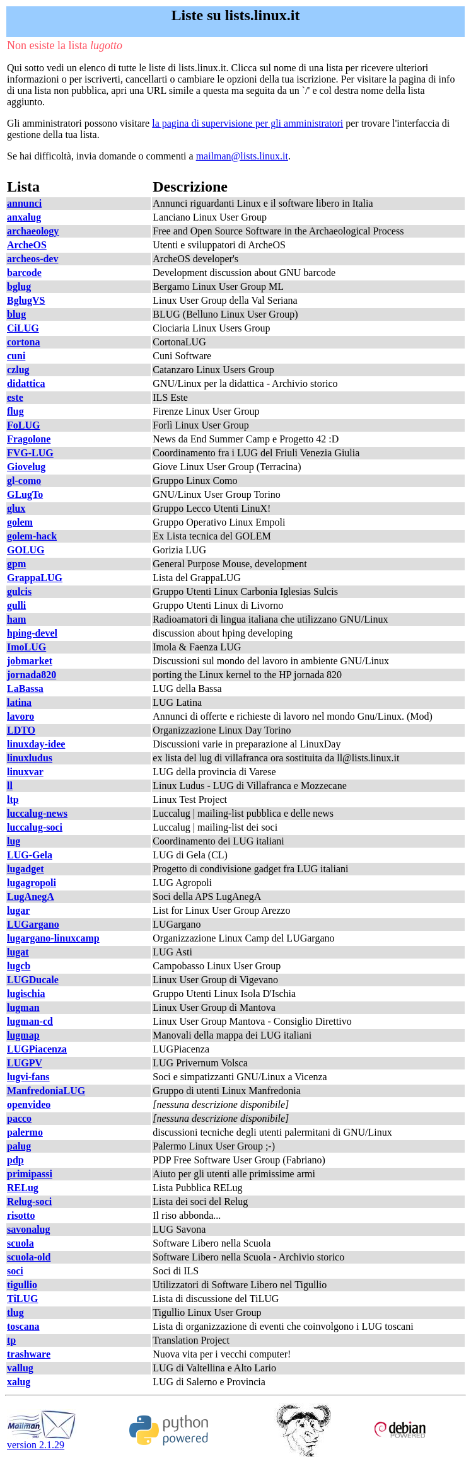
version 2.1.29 (41, 1440)
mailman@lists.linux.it (242, 156)
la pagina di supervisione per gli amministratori (247, 123)
